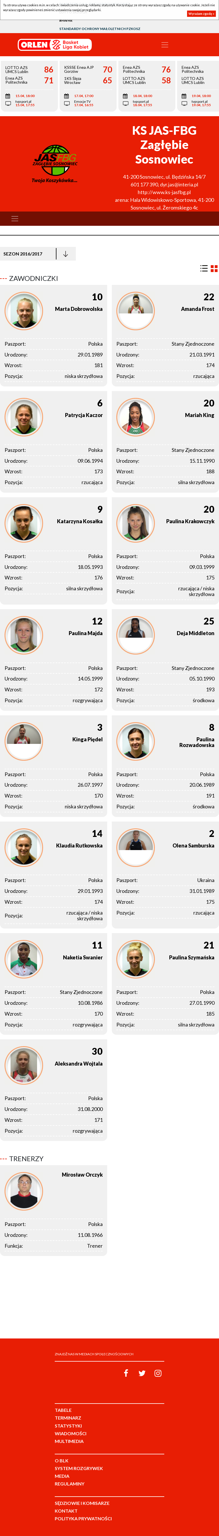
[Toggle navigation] (165, 45)
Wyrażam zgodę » (201, 13)
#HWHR (65, 20)
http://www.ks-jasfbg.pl (164, 192)
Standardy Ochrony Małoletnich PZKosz (99, 29)
